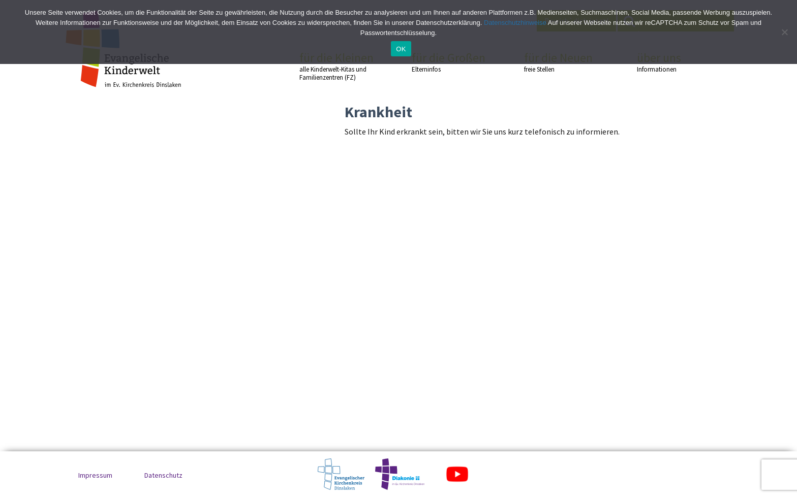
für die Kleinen (337, 66)
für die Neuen (562, 62)
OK (401, 49)
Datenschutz (163, 475)
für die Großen (450, 62)
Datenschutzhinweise (515, 22)
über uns (675, 62)
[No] (784, 32)
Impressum (95, 475)
